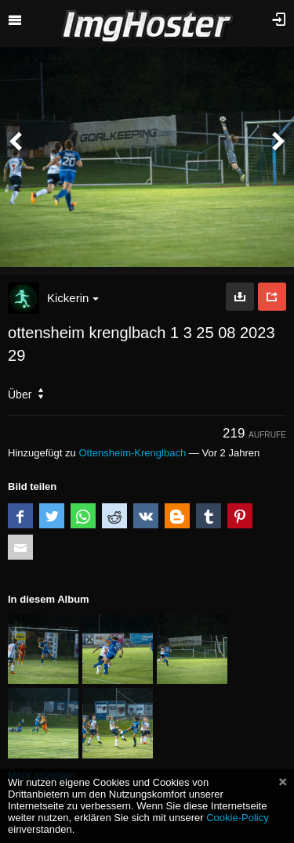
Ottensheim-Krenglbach (132, 453)
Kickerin (73, 297)
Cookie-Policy (237, 817)
